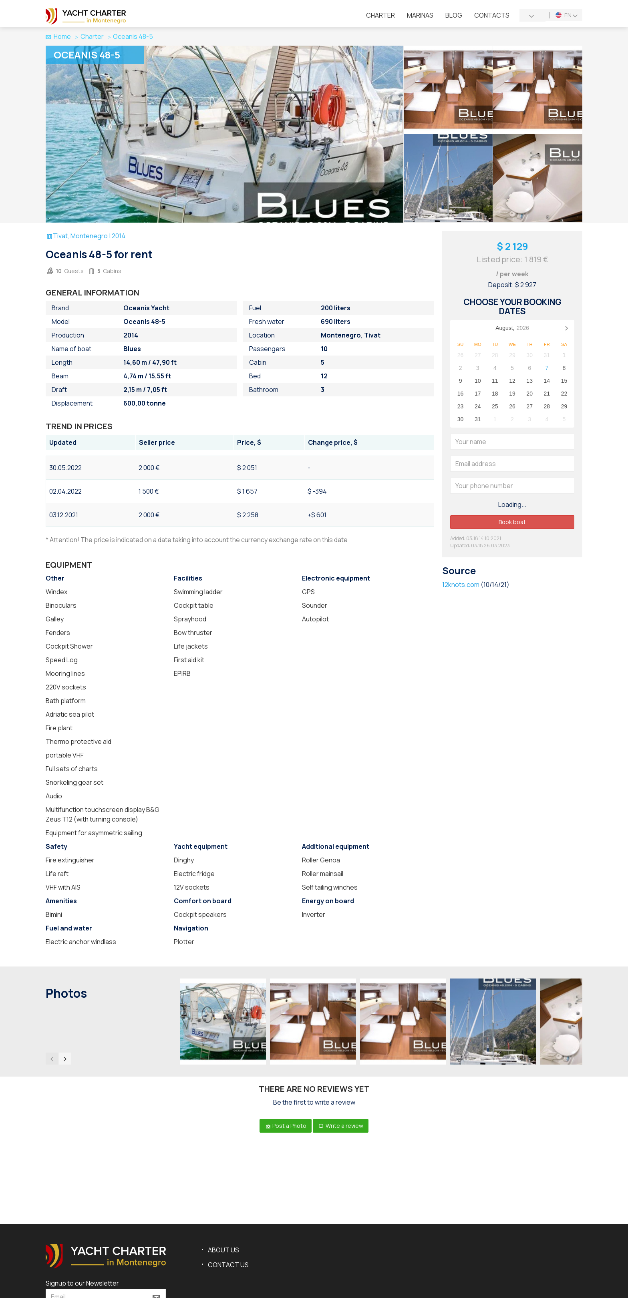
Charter (380, 15)
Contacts (491, 15)
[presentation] (52, 1059)
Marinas (420, 15)
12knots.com (460, 584)
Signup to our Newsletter (82, 1283)
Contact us (228, 1264)
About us (223, 1250)
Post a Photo (285, 1125)
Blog (453, 15)
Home (58, 36)
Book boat (512, 522)
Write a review (340, 1125)
